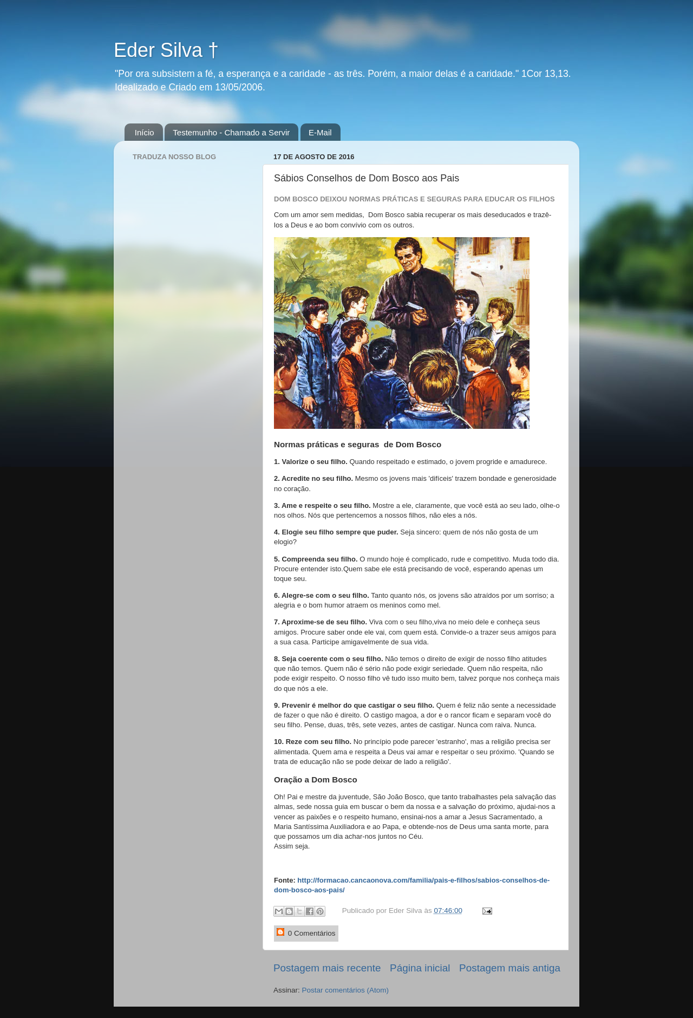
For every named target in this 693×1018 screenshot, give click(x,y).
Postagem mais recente (327, 968)
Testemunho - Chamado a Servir (231, 132)
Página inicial (420, 968)
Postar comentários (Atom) (345, 990)
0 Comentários (306, 932)
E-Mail (320, 132)
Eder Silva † (166, 50)
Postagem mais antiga (509, 968)
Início (144, 132)
